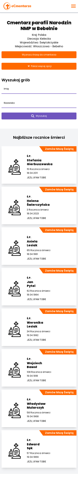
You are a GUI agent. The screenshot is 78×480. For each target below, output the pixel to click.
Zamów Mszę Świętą (59, 149)
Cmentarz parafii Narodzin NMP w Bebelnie (39, 26)
